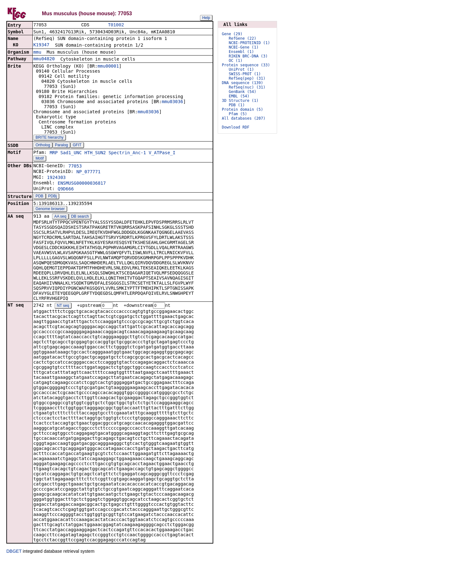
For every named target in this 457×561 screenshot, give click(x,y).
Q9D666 (66, 189)
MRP (53, 153)
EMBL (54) (239, 96)
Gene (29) (232, 34)
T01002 (116, 25)
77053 (75, 166)
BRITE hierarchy (49, 138)
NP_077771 (88, 172)
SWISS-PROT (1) (245, 74)
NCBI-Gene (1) (244, 47)
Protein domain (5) (242, 109)
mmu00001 (108, 66)
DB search (80, 217)
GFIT (77, 145)
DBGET (14, 552)
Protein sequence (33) (246, 65)
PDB (39, 197)
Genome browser (50, 209)
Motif (40, 159)
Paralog (61, 145)
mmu (37, 52)
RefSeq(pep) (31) (247, 78)
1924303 (56, 178)
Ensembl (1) (241, 52)
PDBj (52, 197)
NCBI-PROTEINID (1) (249, 43)
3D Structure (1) (240, 100)
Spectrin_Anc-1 (127, 153)
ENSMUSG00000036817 (82, 183)
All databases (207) (243, 118)
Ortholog (43, 145)
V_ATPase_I (162, 153)
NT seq (63, 306)
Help (206, 18)
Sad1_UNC (71, 153)
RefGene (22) (242, 38)
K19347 (41, 45)
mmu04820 (44, 59)
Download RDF (235, 127)
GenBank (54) (242, 91)
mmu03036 (172, 102)
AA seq (60, 217)
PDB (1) (237, 105)
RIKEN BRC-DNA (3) (248, 56)
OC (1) (235, 60)
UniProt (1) (241, 69)
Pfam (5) (238, 114)
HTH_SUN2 (95, 153)
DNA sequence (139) (242, 83)
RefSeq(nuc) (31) (247, 87)
